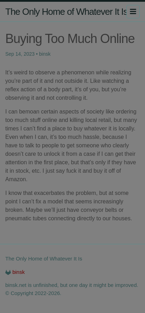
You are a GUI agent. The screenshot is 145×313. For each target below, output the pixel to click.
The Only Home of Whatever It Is (66, 11)
